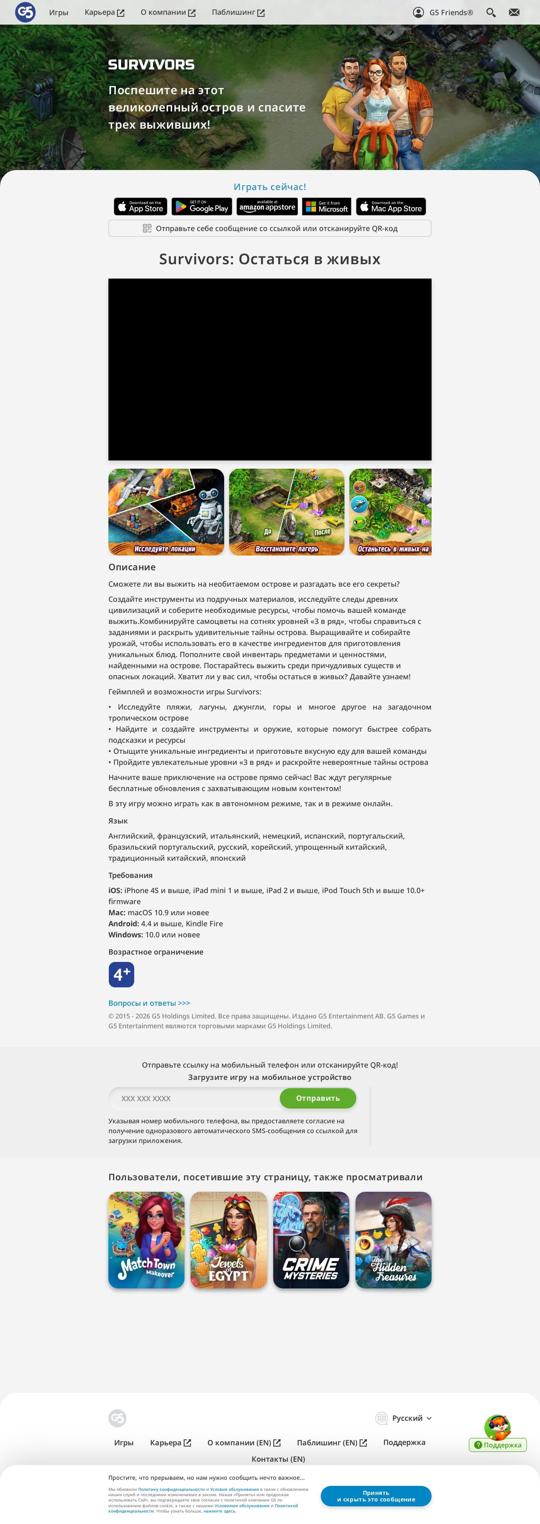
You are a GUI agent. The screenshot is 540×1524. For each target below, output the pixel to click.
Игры (58, 12)
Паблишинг (238, 12)
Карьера (104, 12)
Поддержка (404, 1442)
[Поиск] (491, 12)
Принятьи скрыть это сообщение (376, 1495)
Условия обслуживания (234, 1489)
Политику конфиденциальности (171, 1489)
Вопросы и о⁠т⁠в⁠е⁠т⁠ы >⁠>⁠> (149, 1027)
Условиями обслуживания (242, 1505)
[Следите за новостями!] (514, 12)
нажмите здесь (219, 1511)
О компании (168, 12)
